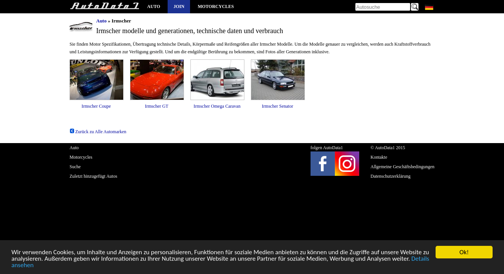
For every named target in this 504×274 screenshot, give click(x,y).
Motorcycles (216, 6)
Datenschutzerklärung (390, 176)
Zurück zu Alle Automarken (98, 131)
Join (178, 6)
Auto (153, 6)
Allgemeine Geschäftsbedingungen (402, 166)
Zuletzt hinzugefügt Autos (93, 176)
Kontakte (379, 157)
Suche (75, 166)
